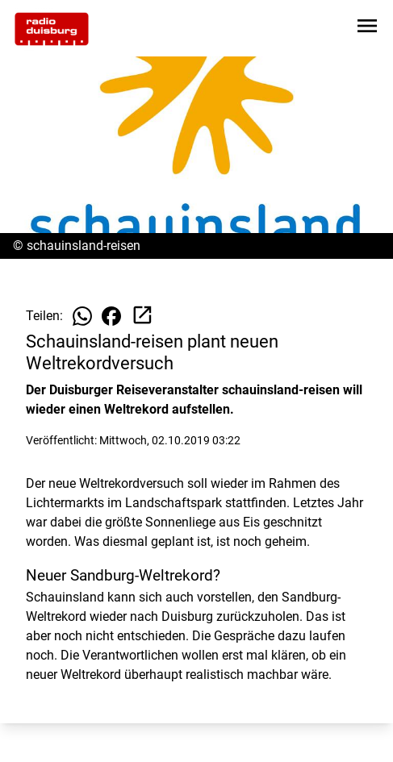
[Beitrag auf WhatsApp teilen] (82, 316)
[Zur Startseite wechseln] (51, 29)
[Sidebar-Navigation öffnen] (367, 28)
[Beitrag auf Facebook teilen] (111, 316)
